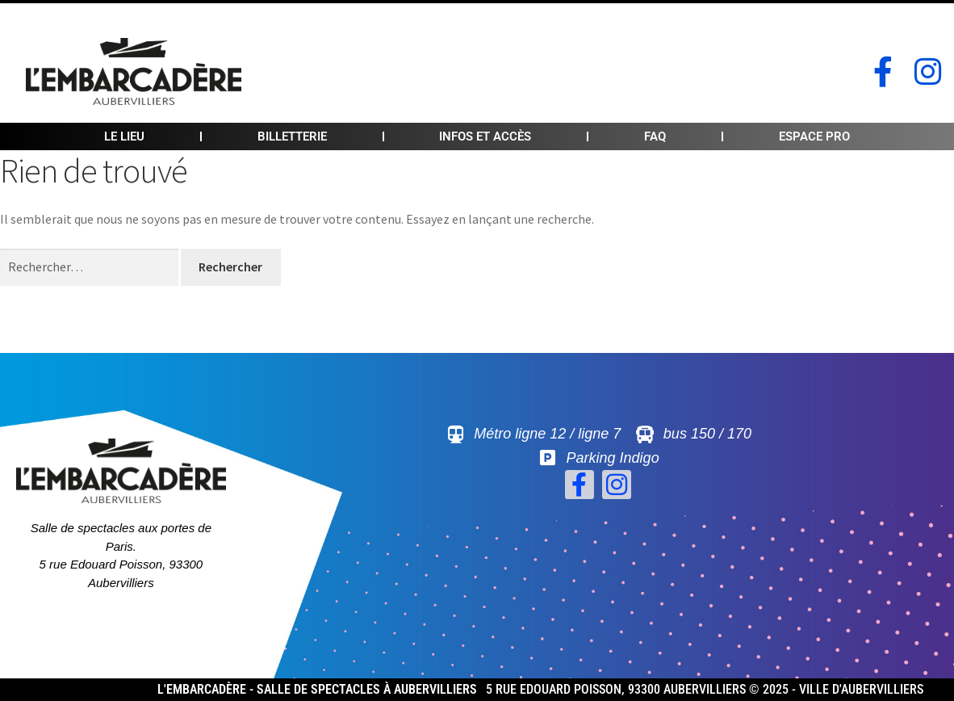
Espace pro (814, 136)
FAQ (655, 136)
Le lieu (124, 136)
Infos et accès (485, 136)
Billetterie (292, 136)
